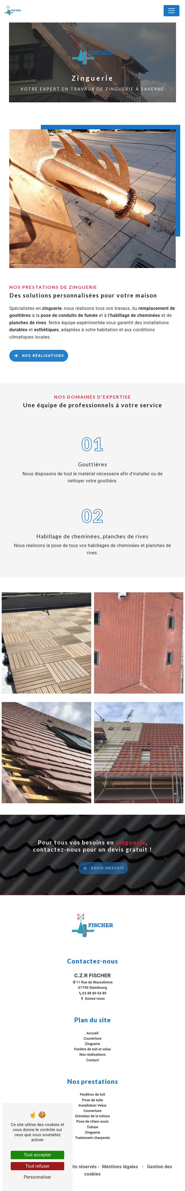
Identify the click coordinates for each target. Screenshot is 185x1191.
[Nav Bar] (171, 10)
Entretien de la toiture (92, 1116)
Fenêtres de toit (92, 1094)
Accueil (92, 1033)
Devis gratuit (120, 876)
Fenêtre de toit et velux (92, 1049)
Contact (92, 1060)
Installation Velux (92, 1105)
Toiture (92, 1127)
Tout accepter (37, 1155)
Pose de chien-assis (92, 1121)
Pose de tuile (92, 1100)
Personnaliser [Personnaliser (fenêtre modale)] (37, 1177)
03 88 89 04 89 (92, 993)
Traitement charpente (92, 1138)
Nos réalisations (38, 348)
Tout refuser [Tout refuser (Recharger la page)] (37, 1166)
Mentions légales (120, 1166)
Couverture (93, 1038)
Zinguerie (92, 1044)
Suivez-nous (92, 998)
